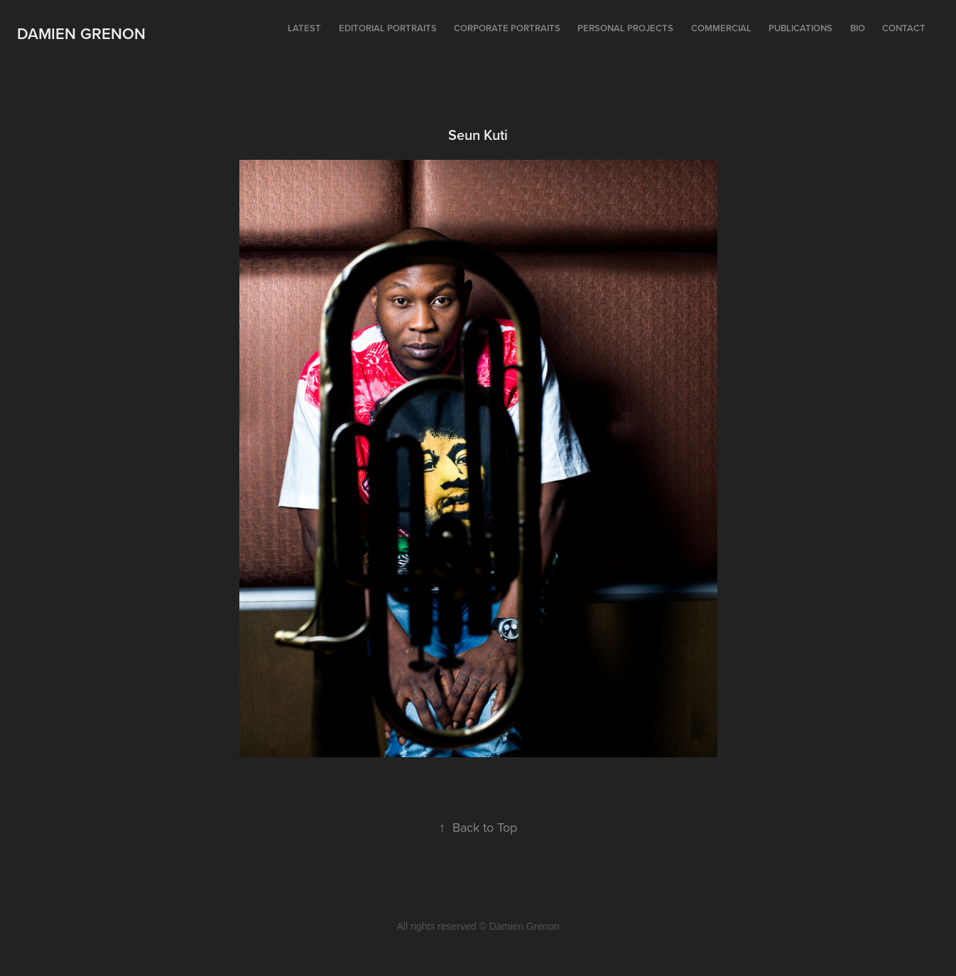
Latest (304, 28)
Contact (903, 28)
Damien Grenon (81, 33)
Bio (857, 28)
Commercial (721, 28)
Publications (800, 28)
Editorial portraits (388, 28)
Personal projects (625, 28)
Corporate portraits (507, 28)
